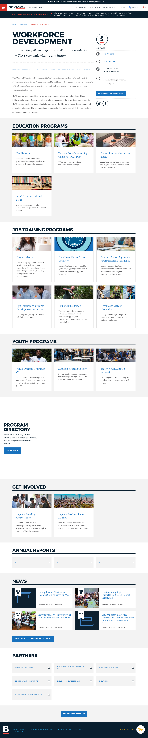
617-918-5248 (109, 54)
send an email (110, 61)
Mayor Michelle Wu (36, 7)
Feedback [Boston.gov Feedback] (122, 7)
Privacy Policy (19, 729)
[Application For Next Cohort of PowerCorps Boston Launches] (42, 620)
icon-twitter (99, 103)
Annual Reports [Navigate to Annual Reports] (68, 69)
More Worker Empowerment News (33, 639)
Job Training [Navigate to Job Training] (26, 69)
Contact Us (18, 731)
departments (23, 24)
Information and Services (88, 7)
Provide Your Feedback (74, 714)
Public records (64, 729)
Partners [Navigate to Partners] (86, 69)
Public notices (109, 7)
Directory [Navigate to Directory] (44, 69)
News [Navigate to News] (79, 69)
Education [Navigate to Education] (16, 69)
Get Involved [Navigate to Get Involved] (55, 69)
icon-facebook (105, 103)
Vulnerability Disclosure (41, 729)
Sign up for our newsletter (111, 93)
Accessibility (80, 729)
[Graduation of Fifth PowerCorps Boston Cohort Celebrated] (105, 598)
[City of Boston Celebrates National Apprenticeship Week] (42, 598)
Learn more (12, 450)
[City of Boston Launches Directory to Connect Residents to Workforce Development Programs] (105, 620)
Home (14, 24)
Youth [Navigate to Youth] (36, 69)
